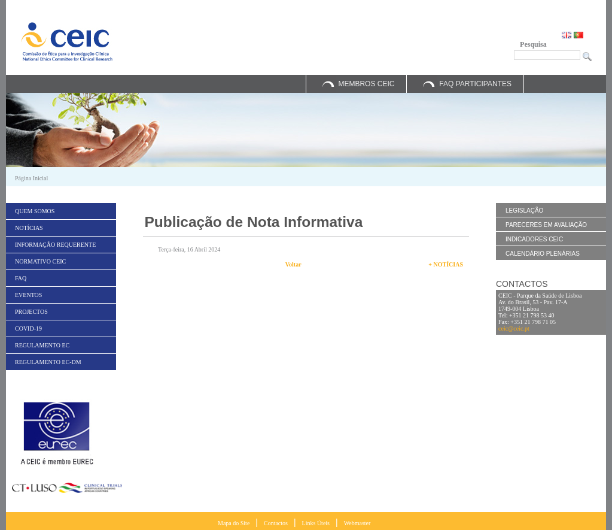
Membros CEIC (366, 84)
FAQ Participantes (475, 84)
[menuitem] (61, 211)
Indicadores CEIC (534, 239)
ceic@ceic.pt (513, 328)
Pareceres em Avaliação (546, 225)
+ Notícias (445, 264)
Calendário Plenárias (543, 253)
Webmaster (357, 523)
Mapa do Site (233, 523)
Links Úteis (316, 523)
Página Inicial (31, 178)
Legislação (524, 210)
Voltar (293, 264)
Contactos (276, 523)
